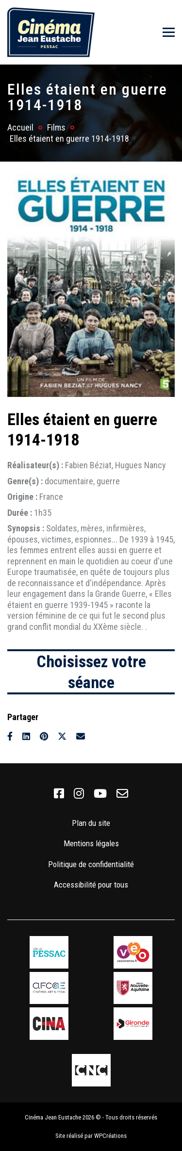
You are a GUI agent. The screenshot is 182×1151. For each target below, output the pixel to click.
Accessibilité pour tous (91, 884)
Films (56, 127)
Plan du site (91, 823)
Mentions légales (91, 843)
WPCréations (110, 1135)
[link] (59, 794)
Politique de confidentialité (91, 864)
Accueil (20, 127)
